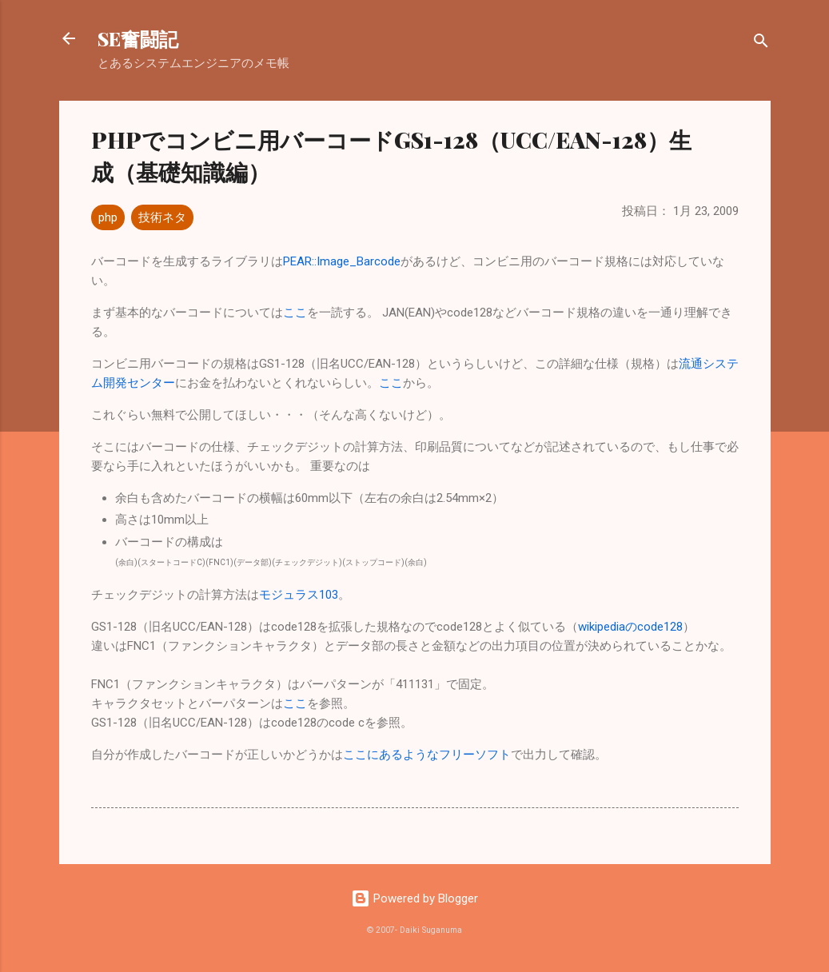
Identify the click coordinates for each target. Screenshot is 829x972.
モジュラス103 (298, 595)
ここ (295, 312)
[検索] (761, 43)
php (108, 217)
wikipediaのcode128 (630, 626)
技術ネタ (162, 217)
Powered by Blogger (414, 898)
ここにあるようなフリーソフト (427, 754)
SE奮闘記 (138, 38)
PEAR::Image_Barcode (342, 261)
